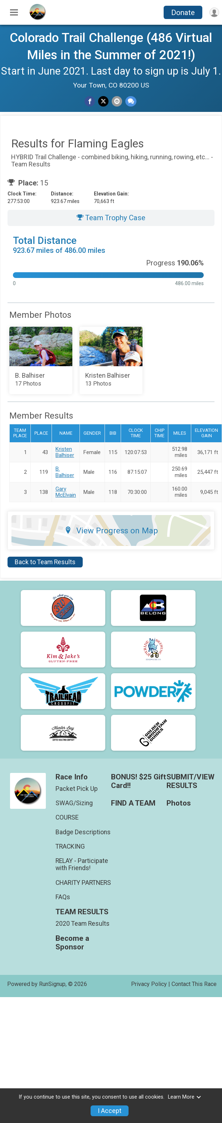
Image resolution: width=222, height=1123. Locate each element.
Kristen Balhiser (65, 452)
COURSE (67, 817)
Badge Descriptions (83, 832)
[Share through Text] (130, 101)
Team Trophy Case (111, 217)
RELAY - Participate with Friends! (82, 864)
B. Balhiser (65, 472)
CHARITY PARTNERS (83, 882)
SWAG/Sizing (74, 803)
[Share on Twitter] (103, 101)
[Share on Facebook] (90, 101)
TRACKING (70, 846)
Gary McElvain (66, 492)
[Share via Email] (117, 101)
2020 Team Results (83, 923)
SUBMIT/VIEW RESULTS (190, 781)
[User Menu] (214, 12)
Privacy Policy (149, 984)
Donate (183, 12)
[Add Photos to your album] (40, 360)
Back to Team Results (45, 562)
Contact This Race (194, 984)
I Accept (109, 1110)
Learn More (185, 1097)
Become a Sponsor (72, 942)
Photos (178, 803)
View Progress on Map (111, 530)
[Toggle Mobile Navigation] (14, 12)
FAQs (63, 897)
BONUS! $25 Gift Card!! (138, 781)
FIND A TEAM (133, 803)
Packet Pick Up (77, 788)
